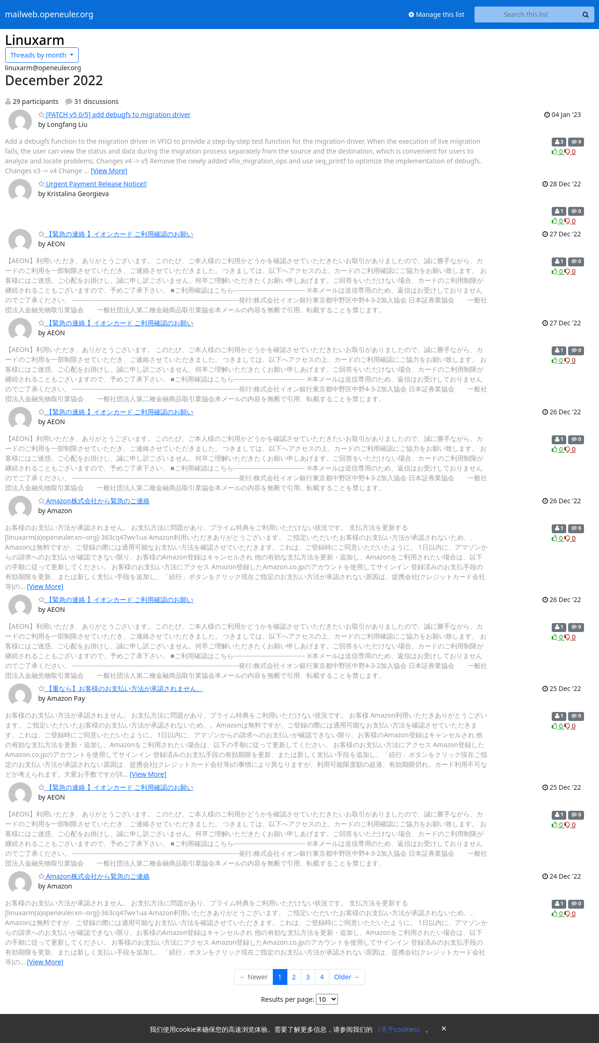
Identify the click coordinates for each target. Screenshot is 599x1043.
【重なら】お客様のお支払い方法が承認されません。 (121, 688)
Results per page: (287, 999)
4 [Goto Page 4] (322, 976)
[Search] (585, 14)
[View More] (109, 170)
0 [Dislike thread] (570, 151)
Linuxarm (35, 40)
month (39, 55)
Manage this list (437, 14)
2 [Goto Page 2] (294, 976)
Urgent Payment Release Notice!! (92, 183)
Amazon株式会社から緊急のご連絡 (94, 500)
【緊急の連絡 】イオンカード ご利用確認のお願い (116, 233)
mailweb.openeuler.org (49, 14)
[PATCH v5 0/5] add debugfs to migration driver (114, 114)
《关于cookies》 (399, 1029)
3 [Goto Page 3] (308, 976)
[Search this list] (526, 14)
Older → (346, 976)
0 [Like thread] (558, 151)
